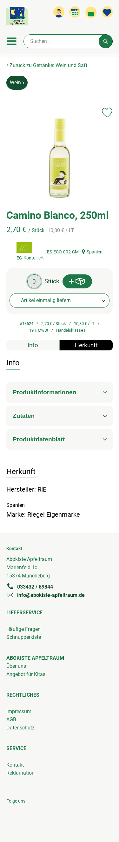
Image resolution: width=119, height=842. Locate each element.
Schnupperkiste (23, 637)
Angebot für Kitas (25, 674)
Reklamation (20, 773)
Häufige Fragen (23, 629)
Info (33, 345)
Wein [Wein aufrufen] (17, 82)
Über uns (16, 666)
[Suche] (68, 41)
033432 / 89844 (29, 586)
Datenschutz (20, 728)
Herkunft (86, 345)
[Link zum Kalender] (74, 11)
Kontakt (15, 765)
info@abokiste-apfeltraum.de (45, 595)
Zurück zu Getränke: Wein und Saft (46, 65)
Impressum (18, 711)
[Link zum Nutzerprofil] (58, 11)
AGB (11, 719)
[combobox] (59, 300)
